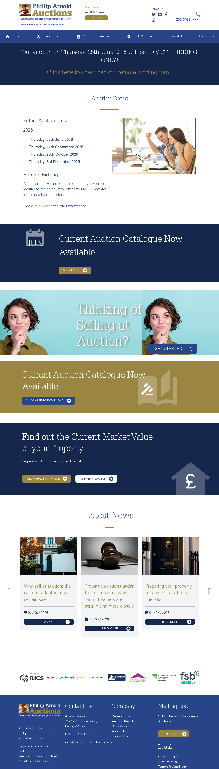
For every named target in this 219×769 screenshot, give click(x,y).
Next (209, 591)
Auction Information (93, 36)
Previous (9, 591)
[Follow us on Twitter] (155, 15)
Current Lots (96, 18)
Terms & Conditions (173, 767)
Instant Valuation (96, 478)
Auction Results (123, 721)
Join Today (174, 734)
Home (12, 36)
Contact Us (206, 36)
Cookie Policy (168, 757)
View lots (75, 270)
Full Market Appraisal (46, 478)
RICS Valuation (122, 726)
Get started (174, 348)
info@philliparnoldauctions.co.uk (88, 742)
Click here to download (48, 401)
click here (43, 206)
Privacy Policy (168, 762)
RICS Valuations (141, 36)
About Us (177, 36)
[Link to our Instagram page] (154, 20)
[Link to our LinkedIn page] (161, 15)
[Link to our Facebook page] (167, 15)
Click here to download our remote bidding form (109, 73)
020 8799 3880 (79, 734)
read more (55, 622)
